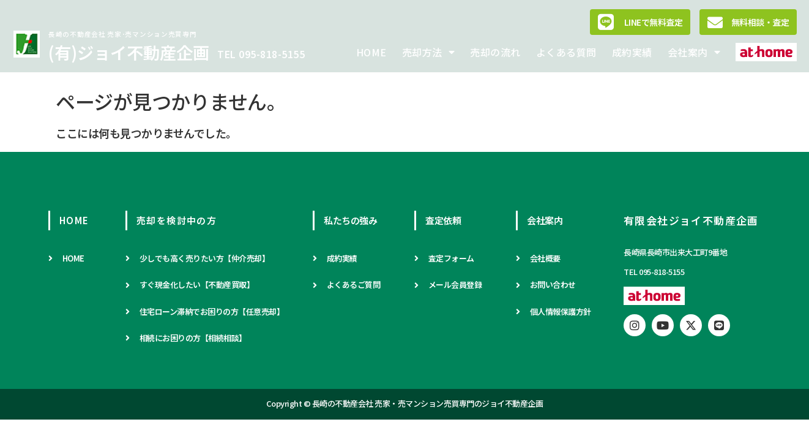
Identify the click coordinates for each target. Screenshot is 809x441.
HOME (371, 52)
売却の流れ (495, 52)
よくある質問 (566, 52)
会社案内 (694, 52)
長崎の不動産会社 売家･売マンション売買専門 (122, 34)
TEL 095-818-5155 (261, 54)
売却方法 (428, 52)
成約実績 (632, 52)
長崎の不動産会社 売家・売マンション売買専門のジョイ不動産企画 (427, 403)
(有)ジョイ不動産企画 (128, 52)
